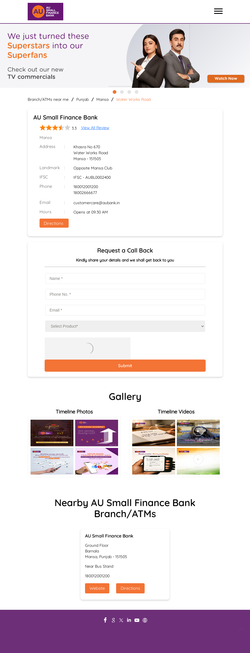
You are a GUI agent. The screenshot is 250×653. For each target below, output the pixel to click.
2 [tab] (121, 91)
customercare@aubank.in (96, 202)
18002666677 (85, 192)
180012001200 (85, 186)
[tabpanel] (125, 56)
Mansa (102, 99)
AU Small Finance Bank (109, 536)
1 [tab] (114, 91)
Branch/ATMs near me (48, 99)
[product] (125, 326)
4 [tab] (136, 91)
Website (97, 588)
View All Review (95, 127)
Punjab (82, 99)
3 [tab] (128, 91)
